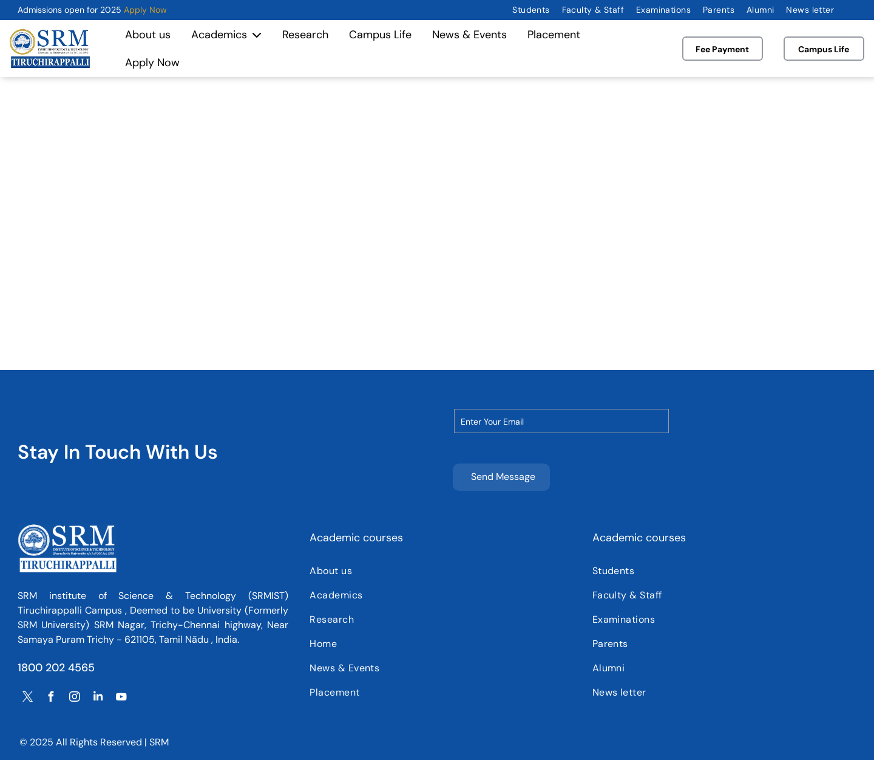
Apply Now (145, 9)
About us (148, 34)
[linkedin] (98, 699)
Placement (553, 34)
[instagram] (75, 699)
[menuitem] (530, 10)
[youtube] (121, 699)
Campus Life (380, 34)
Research (305, 34)
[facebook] (51, 699)
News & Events (469, 34)
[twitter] (28, 699)
